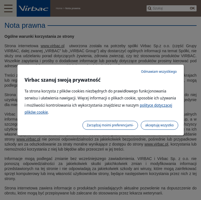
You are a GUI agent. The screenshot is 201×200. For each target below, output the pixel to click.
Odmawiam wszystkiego (159, 71)
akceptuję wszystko (159, 125)
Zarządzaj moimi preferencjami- (110, 125)
